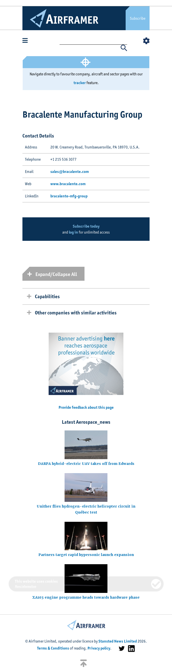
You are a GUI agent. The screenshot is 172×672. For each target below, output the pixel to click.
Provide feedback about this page (86, 407)
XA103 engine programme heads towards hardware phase (86, 597)
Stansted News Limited (117, 641)
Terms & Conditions (53, 648)
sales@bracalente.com (69, 171)
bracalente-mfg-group (68, 196)
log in (73, 232)
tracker (80, 82)
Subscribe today (86, 226)
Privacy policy (98, 648)
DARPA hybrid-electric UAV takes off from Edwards (86, 463)
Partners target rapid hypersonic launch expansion (86, 554)
